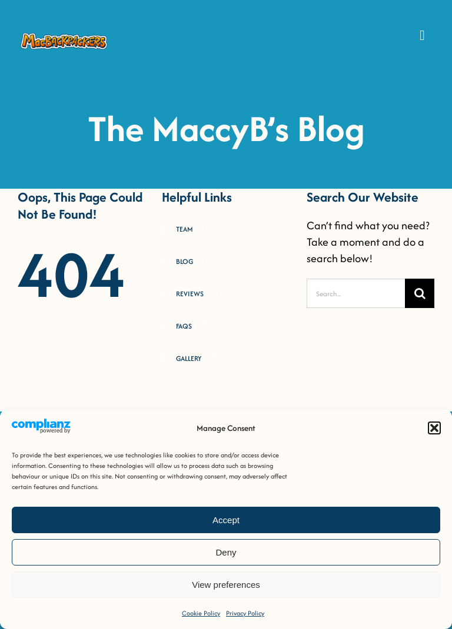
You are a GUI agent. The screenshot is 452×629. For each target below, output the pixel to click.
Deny (225, 552)
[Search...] (356, 293)
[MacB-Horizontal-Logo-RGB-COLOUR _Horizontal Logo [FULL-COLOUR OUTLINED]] (64, 36)
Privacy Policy (245, 613)
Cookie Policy (201, 613)
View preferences (226, 585)
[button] (434, 428)
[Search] (419, 293)
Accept (226, 520)
